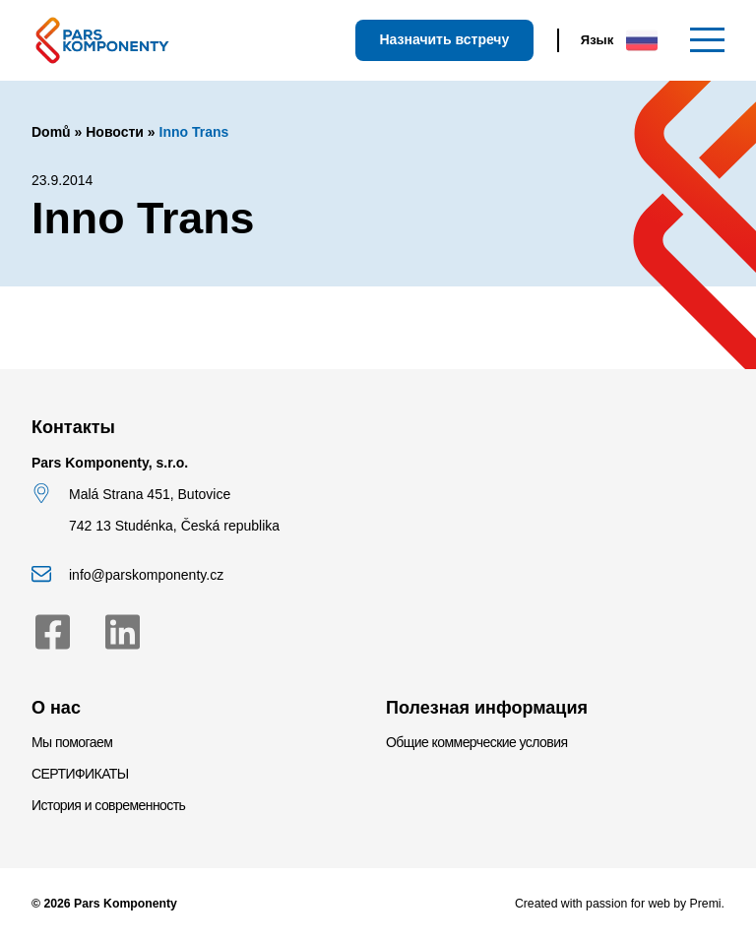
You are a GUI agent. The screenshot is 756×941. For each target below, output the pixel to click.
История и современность (108, 805)
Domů (51, 132)
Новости (115, 132)
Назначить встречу (444, 39)
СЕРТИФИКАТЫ (80, 774)
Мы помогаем (72, 742)
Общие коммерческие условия (476, 742)
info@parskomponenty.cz (146, 575)
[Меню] (707, 40)
